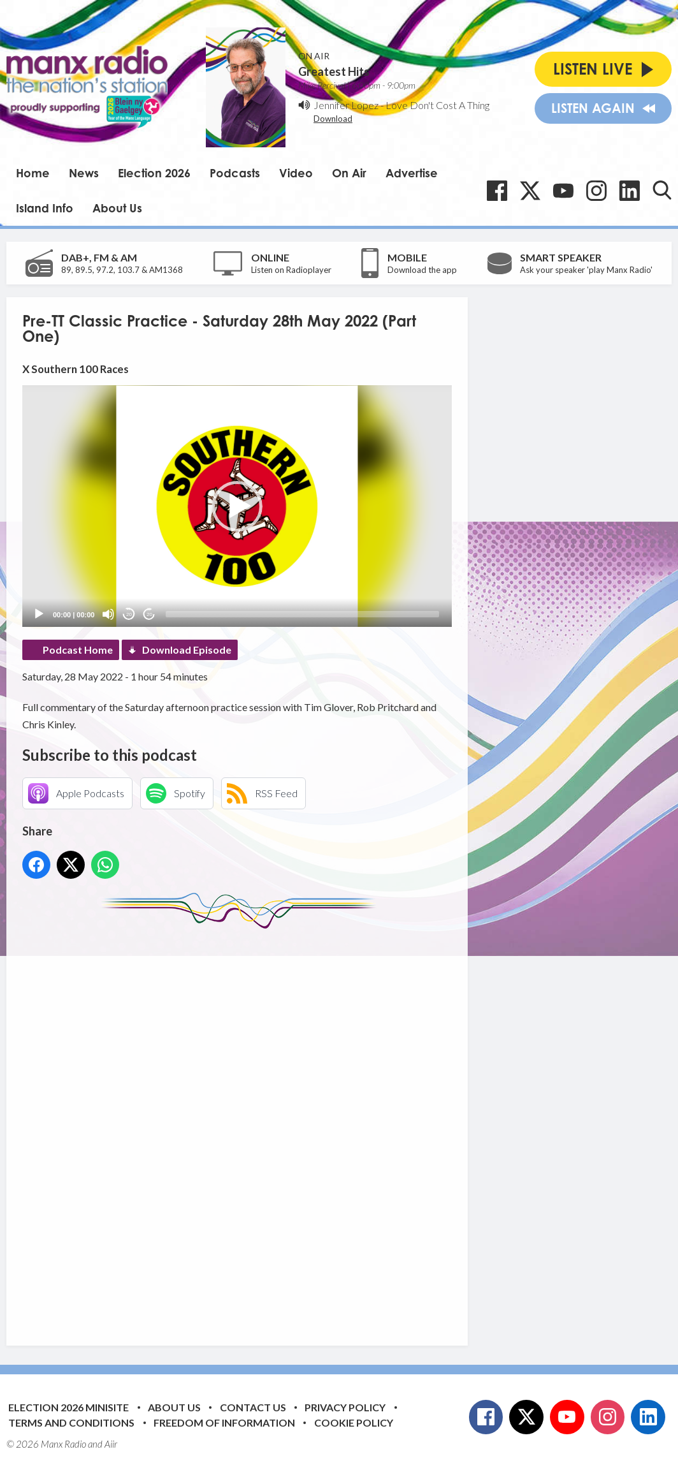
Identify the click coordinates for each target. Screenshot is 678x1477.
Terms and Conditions (71, 1422)
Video (296, 173)
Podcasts (235, 173)
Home (33, 173)
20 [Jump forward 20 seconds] (149, 614)
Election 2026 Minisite (68, 1407)
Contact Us (253, 1407)
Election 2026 (154, 173)
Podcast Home (78, 649)
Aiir (111, 1444)
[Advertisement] (261, 1127)
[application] (237, 506)
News (84, 173)
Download (333, 119)
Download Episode (186, 649)
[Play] (38, 614)
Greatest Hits (334, 71)
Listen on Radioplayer (291, 270)
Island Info (44, 208)
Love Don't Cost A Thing (437, 105)
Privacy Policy (345, 1407)
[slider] (302, 614)
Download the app (422, 270)
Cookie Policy (353, 1422)
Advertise (412, 173)
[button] (237, 506)
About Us (117, 208)
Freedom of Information (224, 1422)
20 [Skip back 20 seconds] (129, 614)
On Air (349, 173)
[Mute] (108, 614)
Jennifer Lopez (346, 105)
